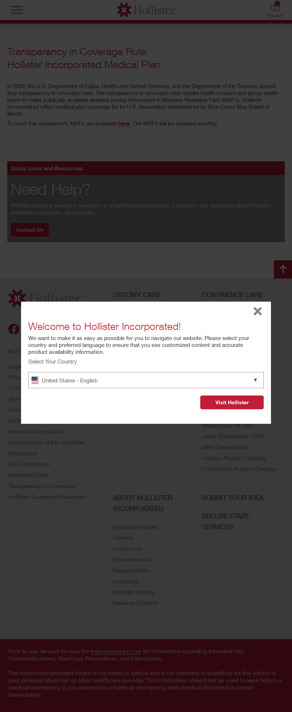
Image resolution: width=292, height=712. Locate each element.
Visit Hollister (231, 402)
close (258, 311)
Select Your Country (52, 361)
